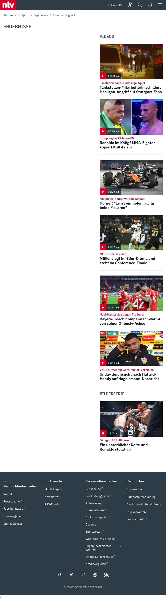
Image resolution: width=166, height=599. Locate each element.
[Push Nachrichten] (150, 5)
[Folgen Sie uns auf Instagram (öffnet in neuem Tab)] (83, 575)
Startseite (9, 15)
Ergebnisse (41, 15)
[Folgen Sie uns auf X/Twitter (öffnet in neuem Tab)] (71, 575)
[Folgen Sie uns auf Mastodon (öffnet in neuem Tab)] (95, 575)
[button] (21, 484)
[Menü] (160, 5)
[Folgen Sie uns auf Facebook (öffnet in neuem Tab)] (59, 575)
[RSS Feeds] (106, 575)
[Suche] (139, 5)
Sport (25, 15)
